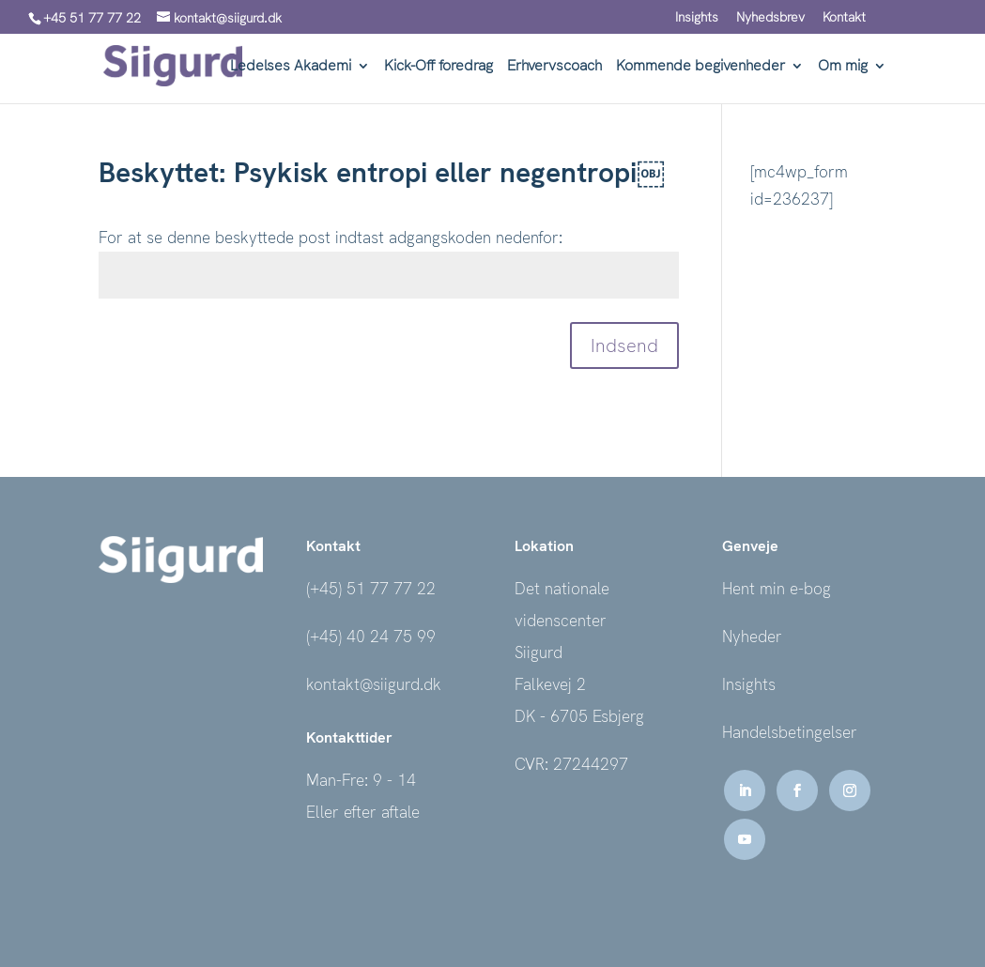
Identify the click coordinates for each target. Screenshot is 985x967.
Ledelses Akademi (290, 67)
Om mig (843, 67)
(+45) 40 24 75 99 (371, 636)
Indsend (624, 345)
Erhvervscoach (554, 67)
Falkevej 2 (550, 684)
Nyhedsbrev (770, 17)
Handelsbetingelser (789, 732)
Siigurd (538, 652)
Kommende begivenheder (700, 67)
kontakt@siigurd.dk (373, 684)
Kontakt (844, 17)
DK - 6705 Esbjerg (579, 716)
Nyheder (752, 636)
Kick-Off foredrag (438, 67)
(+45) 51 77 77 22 (371, 588)
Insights (696, 17)
